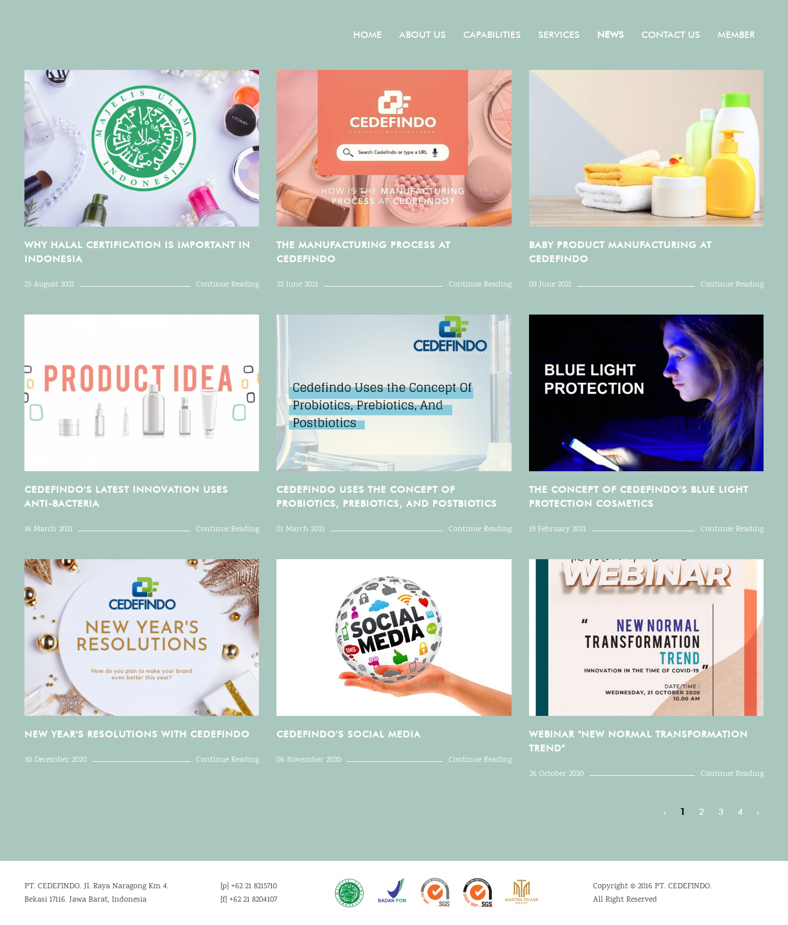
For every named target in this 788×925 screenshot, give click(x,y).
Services (559, 34)
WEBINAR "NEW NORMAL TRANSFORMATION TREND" (638, 741)
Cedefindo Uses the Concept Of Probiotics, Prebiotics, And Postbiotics (386, 496)
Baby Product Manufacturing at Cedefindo (620, 251)
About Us (422, 34)
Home (367, 34)
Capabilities (492, 34)
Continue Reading (227, 284)
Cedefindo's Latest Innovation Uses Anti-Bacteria (126, 496)
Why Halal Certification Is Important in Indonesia (137, 251)
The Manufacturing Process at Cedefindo (363, 251)
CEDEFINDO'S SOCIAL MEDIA (348, 734)
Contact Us (670, 34)
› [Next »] (758, 811)
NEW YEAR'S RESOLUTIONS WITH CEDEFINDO (137, 734)
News (610, 34)
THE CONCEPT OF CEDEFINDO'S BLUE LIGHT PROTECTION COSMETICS (638, 496)
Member (736, 34)
